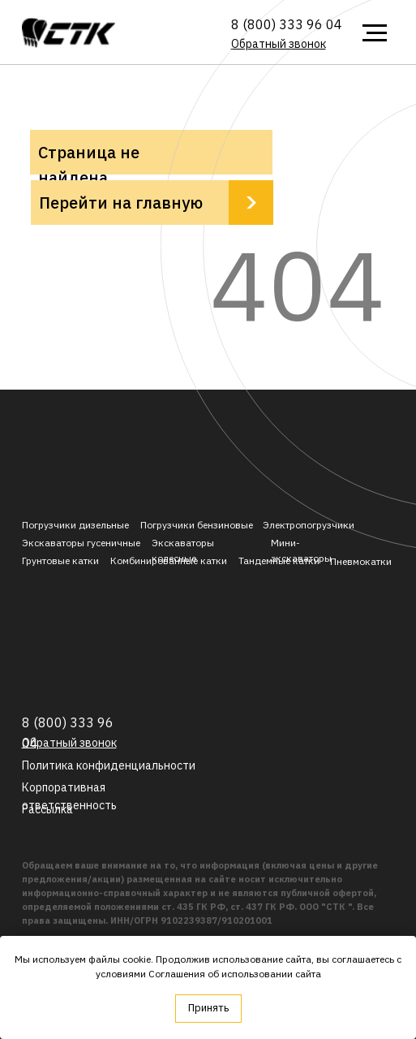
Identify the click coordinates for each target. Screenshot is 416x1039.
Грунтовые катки (60, 560)
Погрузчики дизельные (75, 525)
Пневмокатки (361, 561)
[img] (68, 33)
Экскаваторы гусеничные (81, 543)
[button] (278, 44)
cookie (136, 959)
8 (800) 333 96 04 (286, 24)
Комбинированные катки (168, 560)
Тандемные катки (279, 560)
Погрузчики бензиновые (196, 525)
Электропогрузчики (308, 525)
